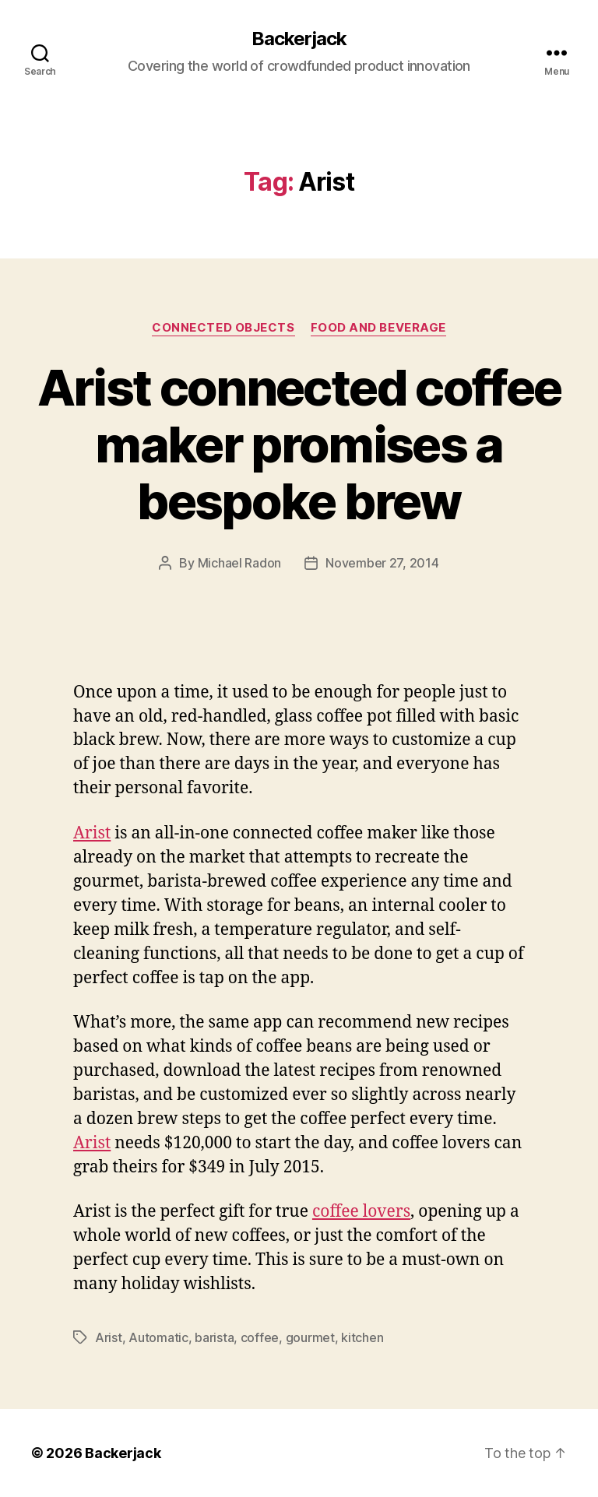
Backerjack (299, 39)
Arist (92, 833)
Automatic (158, 1337)
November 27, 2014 (381, 563)
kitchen (362, 1337)
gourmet (310, 1337)
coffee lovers (361, 1211)
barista (214, 1337)
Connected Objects (223, 328)
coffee (260, 1337)
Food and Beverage (378, 328)
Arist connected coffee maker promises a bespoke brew (299, 444)
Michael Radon (240, 563)
